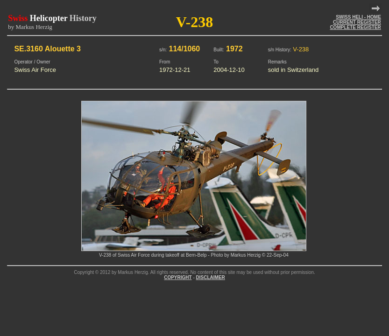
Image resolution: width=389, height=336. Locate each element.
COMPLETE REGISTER (355, 27)
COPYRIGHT (177, 277)
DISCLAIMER (210, 277)
